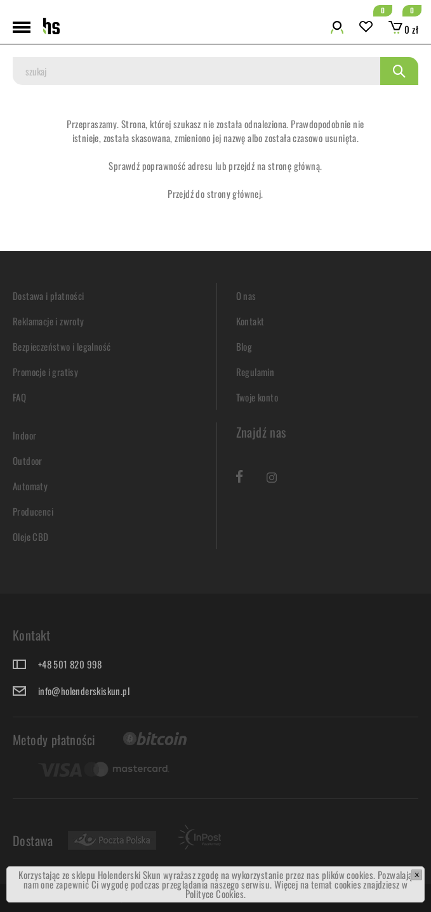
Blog (244, 346)
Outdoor (28, 460)
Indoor (24, 435)
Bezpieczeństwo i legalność (61, 346)
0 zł (403, 29)
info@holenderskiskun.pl (83, 691)
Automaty (30, 486)
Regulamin (255, 372)
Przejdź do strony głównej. (215, 193)
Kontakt (250, 321)
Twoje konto (257, 397)
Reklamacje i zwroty (48, 321)
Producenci (33, 511)
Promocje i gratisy (45, 372)
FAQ (19, 397)
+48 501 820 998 (70, 664)
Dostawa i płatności (48, 296)
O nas (246, 296)
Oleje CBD (31, 537)
